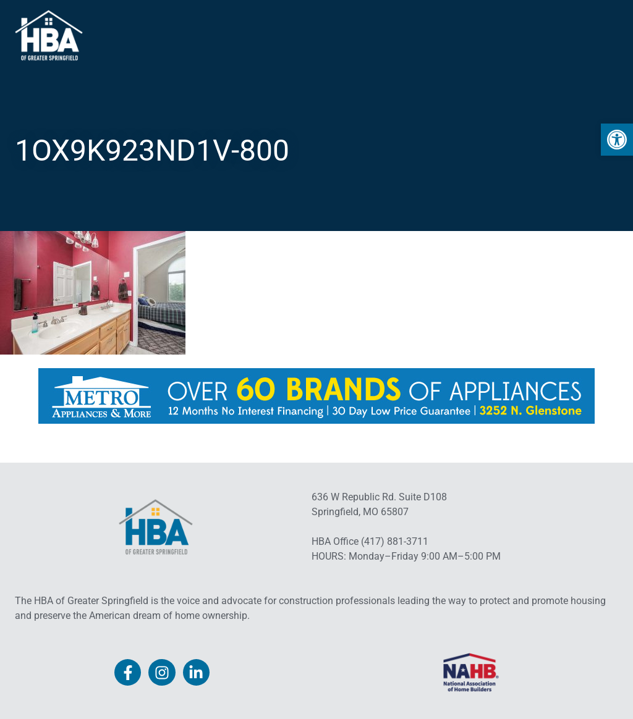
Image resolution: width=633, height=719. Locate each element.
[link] (617, 140)
